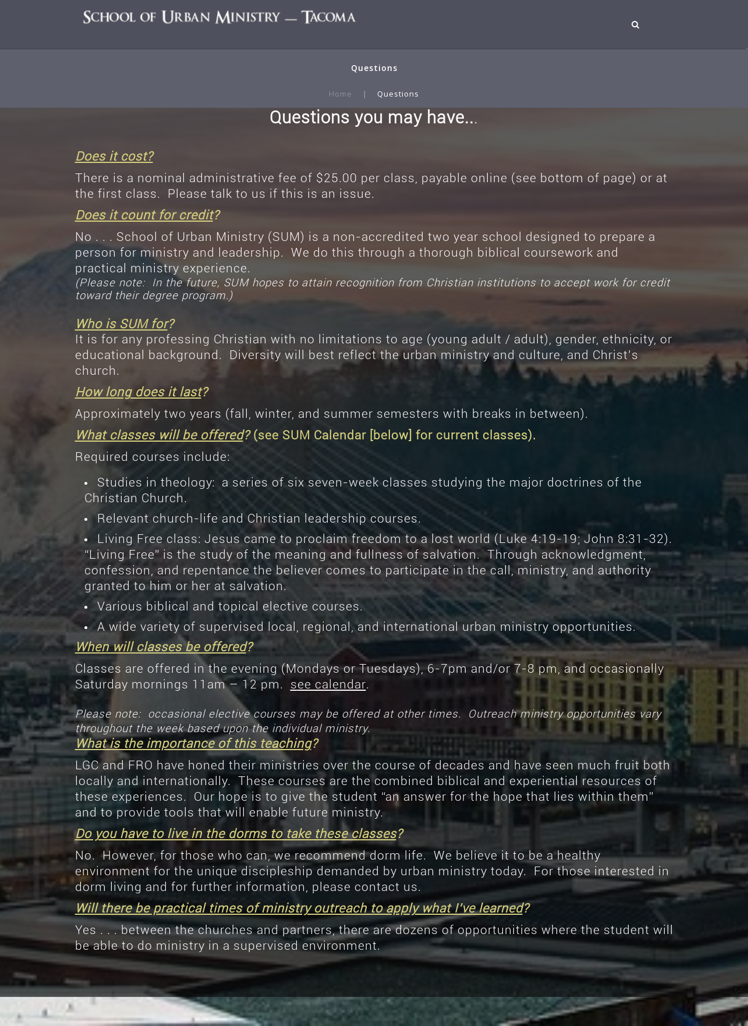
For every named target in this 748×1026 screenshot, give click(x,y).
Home (340, 93)
